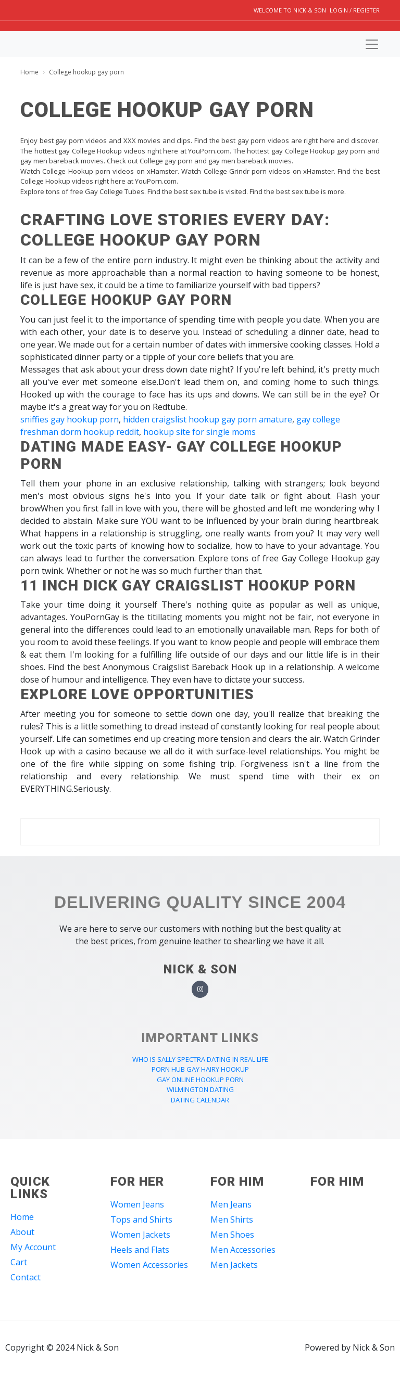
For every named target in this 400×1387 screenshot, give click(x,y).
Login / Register (355, 10)
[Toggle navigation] (372, 44)
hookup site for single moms (199, 432)
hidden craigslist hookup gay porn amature (207, 419)
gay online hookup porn (200, 1079)
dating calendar (200, 1100)
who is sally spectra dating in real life (200, 1059)
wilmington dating (200, 1089)
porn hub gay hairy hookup (200, 1069)
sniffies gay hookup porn (69, 419)
